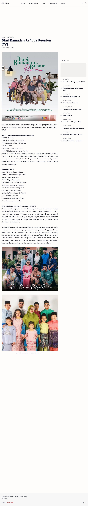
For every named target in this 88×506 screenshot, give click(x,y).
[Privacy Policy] (23, 496)
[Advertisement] (44, 21)
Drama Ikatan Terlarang (70, 103)
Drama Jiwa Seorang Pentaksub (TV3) (73, 89)
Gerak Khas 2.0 (67, 115)
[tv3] (69, 79)
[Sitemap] (5, 498)
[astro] (65, 100)
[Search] (85, 3)
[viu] (69, 132)
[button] (82, 3)
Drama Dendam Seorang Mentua (73, 128)
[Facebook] (4, 496)
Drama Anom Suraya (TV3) (71, 96)
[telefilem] (66, 119)
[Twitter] (16, 496)
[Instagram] (10, 496)
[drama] (66, 79)
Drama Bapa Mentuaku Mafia (72, 141)
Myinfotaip (5, 3)
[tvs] (69, 113)
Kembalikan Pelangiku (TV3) (72, 122)
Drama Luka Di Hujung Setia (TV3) (74, 82)
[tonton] (70, 106)
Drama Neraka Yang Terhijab (72, 109)
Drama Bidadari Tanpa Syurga (72, 134)
